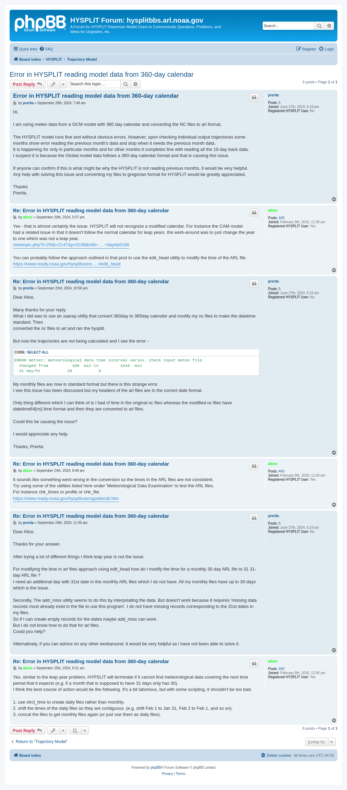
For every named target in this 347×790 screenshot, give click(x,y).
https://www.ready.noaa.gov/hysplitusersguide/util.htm (66, 498)
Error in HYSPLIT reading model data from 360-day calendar (102, 74)
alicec (273, 210)
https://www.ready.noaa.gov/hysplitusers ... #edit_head (66, 263)
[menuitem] (46, 49)
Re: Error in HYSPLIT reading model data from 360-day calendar (91, 210)
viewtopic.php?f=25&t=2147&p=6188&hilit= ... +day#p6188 (71, 244)
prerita (273, 95)
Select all (38, 352)
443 (282, 218)
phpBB (156, 767)
